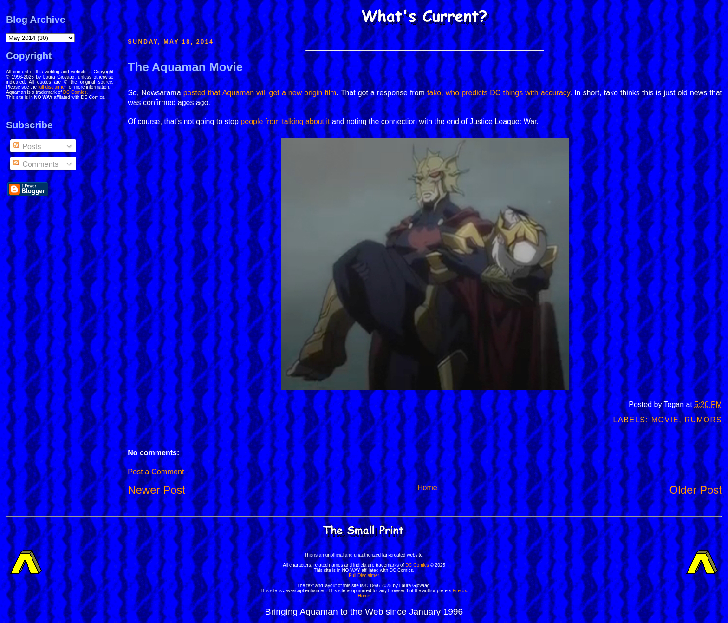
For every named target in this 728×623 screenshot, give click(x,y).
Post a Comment (156, 471)
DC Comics (75, 92)
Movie (665, 420)
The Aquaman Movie (185, 66)
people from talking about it (285, 121)
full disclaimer (52, 87)
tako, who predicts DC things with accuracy (498, 93)
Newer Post (156, 490)
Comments (35, 164)
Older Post (696, 490)
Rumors (703, 420)
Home (427, 488)
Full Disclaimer (364, 575)
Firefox (460, 590)
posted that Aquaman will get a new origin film (260, 93)
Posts (26, 147)
